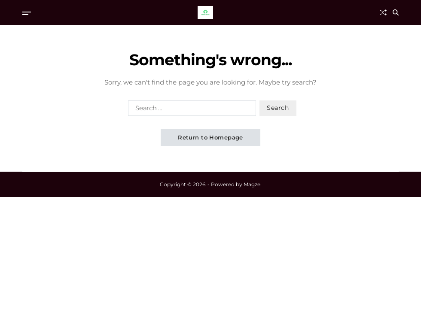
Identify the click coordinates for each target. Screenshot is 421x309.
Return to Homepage (210, 137)
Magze (252, 184)
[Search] (396, 12)
